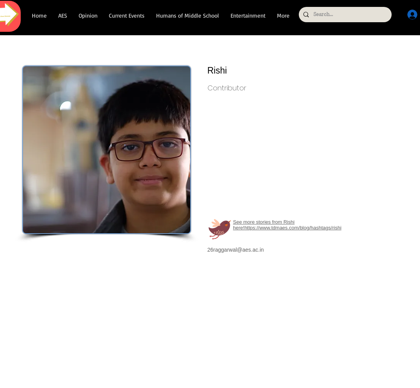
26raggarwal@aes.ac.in (236, 250)
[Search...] (344, 14)
